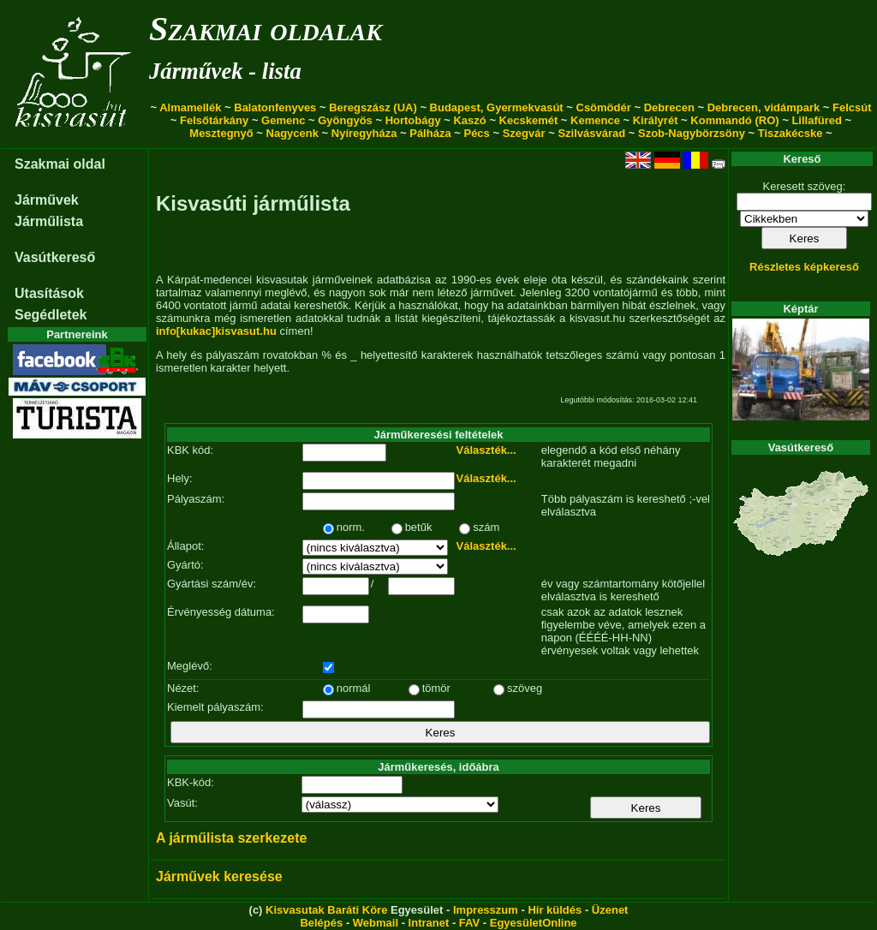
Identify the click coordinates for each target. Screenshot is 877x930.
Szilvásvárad (591, 133)
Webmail (375, 922)
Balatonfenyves (275, 107)
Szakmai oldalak (265, 28)
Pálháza (429, 133)
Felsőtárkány (214, 120)
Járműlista (49, 221)
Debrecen (669, 107)
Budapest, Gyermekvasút (497, 107)
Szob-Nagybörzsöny (691, 133)
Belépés (321, 922)
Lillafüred (816, 120)
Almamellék (190, 107)
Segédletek (51, 314)
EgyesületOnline (533, 922)
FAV (469, 922)
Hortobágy (413, 120)
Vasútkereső (55, 257)
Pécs (476, 133)
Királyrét (655, 120)
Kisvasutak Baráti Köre (326, 909)
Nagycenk (292, 133)
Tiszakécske (790, 133)
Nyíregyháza (364, 133)
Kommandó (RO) (734, 120)
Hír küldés (555, 909)
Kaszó (469, 120)
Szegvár (524, 133)
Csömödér (603, 107)
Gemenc (283, 120)
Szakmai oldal (60, 164)
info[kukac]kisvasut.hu (216, 331)
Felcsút (852, 107)
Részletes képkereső (804, 266)
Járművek (47, 200)
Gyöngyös (345, 120)
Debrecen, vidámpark (763, 107)
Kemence (595, 120)
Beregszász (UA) (373, 107)
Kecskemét (528, 120)
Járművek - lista (225, 71)
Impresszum (485, 909)
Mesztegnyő (221, 133)
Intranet (429, 922)
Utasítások (49, 293)
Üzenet (610, 909)
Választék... (486, 450)
